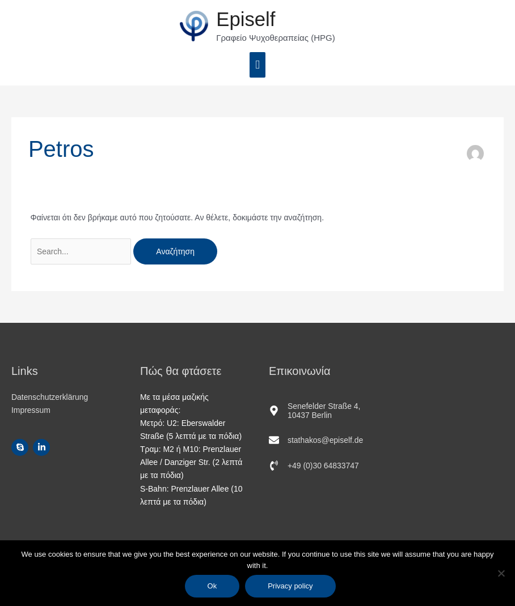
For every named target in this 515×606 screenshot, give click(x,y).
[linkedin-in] (43, 447)
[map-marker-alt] (322, 411)
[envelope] (316, 441)
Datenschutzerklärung (49, 397)
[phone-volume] (314, 466)
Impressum (30, 410)
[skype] (21, 447)
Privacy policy (290, 586)
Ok (212, 586)
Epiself (246, 19)
